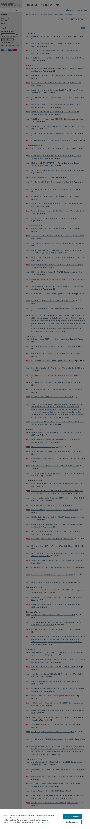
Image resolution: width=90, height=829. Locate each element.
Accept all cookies (72, 816)
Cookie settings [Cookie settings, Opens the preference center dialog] (72, 822)
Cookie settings (12, 822)
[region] (45, 819)
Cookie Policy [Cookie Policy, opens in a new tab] (45, 822)
